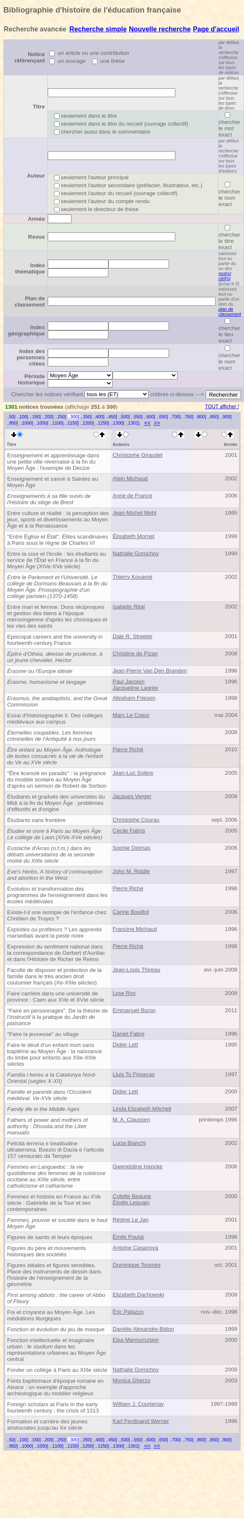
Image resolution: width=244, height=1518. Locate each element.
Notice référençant (30, 57)
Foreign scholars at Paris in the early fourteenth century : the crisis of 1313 (53, 1407)
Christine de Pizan (135, 653)
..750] (187, 416)
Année (36, 219)
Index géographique (26, 330)
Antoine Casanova (135, 1248)
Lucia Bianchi (129, 1143)
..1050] (42, 422)
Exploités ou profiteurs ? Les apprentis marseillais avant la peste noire (54, 932)
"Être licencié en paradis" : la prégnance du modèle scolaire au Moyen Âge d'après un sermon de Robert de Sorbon (56, 779)
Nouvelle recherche (160, 29)
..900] (225, 416)
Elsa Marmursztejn (136, 1340)
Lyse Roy (124, 993)
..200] (48, 416)
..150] (35, 416)
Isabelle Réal (129, 606)
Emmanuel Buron (134, 1010)
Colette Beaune (132, 1196)
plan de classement (229, 312)
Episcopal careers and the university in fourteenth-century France (55, 640)
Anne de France (132, 495)
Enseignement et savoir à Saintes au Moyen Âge (52, 482)
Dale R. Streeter (133, 636)
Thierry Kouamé (132, 577)
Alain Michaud (130, 478)
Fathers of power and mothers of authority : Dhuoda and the (47, 1126)
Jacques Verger (132, 796)
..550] (137, 416)
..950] (12, 422)
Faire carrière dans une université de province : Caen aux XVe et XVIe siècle (55, 996)
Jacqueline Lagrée (135, 688)
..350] (86, 416)
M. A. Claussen (131, 1119)
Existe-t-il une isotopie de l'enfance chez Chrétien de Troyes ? (56, 915)
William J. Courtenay (138, 1404)
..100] (22, 416)
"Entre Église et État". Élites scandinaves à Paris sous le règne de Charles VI (57, 539)
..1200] (87, 422)
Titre (39, 106)
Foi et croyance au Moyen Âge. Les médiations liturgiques (51, 1315)
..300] (73, 416)
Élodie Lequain (131, 1202)
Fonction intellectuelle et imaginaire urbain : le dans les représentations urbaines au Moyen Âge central (56, 1349)
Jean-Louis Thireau (136, 969)
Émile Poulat (128, 1237)
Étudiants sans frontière (36, 820)
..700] (175, 416)
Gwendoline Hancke (137, 1166)
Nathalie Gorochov (136, 553)
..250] (61, 416)
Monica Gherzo (131, 1380)
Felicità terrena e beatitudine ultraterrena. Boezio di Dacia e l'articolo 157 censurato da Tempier (55, 1149)
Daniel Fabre (128, 1034)
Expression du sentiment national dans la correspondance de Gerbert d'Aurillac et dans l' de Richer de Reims (56, 952)
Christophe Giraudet (137, 455)
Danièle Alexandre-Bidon (143, 1329)
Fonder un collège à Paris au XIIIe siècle (57, 1370)
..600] (149, 416)
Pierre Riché (128, 749)
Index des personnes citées (31, 357)
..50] (11, 416)
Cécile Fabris (129, 830)
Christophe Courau (136, 820)
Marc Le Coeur (131, 715)
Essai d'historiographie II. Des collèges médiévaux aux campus (55, 718)
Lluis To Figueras (134, 1074)
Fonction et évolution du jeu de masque (56, 1329)
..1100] (57, 422)
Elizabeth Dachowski (138, 1294)
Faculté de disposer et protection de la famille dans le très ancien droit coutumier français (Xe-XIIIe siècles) (54, 976)
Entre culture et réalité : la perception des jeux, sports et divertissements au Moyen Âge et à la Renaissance (58, 519)
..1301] (132, 422)
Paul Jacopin (128, 681)
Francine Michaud (135, 929)
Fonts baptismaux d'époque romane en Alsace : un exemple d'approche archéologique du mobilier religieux (55, 1387)
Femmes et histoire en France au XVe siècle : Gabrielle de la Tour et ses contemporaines (54, 1202)
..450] (111, 416)
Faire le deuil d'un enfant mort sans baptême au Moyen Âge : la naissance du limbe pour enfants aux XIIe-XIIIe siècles (54, 1054)
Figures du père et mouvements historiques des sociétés (46, 1251)
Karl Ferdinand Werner (141, 1421)
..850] (213, 416)
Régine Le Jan (131, 1219)
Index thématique (30, 268)
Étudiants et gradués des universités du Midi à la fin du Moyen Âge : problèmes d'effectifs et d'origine (56, 803)
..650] (162, 416)
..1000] (26, 422)
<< (147, 423)
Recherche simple (98, 29)
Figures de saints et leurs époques (49, 1237)
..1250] (102, 422)
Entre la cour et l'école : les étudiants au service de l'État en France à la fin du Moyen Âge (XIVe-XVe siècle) (56, 560)
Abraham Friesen (134, 698)
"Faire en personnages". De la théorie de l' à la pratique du (57, 1017)
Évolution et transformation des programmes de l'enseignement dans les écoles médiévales (57, 895)
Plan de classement (30, 301)
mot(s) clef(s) (224, 276)
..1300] (117, 422)
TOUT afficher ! (222, 407)
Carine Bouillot (131, 912)
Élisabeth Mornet (133, 536)
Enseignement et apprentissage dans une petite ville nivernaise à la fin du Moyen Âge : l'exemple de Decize (53, 461)
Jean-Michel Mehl (134, 513)
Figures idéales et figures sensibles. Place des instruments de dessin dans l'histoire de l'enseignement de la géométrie (54, 1274)
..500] (124, 416)
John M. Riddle (131, 871)
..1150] (72, 422)
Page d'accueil (216, 29)
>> (157, 423)
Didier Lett (125, 1044)
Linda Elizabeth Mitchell (142, 1109)
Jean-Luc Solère (133, 773)
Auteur (36, 176)
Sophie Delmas (131, 848)
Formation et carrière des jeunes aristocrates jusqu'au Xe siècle (47, 1424)
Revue (36, 237)
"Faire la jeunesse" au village (43, 1034)
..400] (99, 416)
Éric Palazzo (128, 1312)
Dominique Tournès (137, 1265)
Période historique (31, 379)
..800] (200, 416)
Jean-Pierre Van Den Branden (150, 671)
